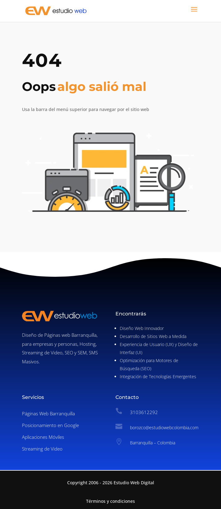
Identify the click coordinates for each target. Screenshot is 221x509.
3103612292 (144, 412)
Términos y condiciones (110, 501)
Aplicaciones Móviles (43, 437)
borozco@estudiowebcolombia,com (164, 427)
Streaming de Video (42, 449)
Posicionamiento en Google (50, 425)
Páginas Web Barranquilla (48, 413)
